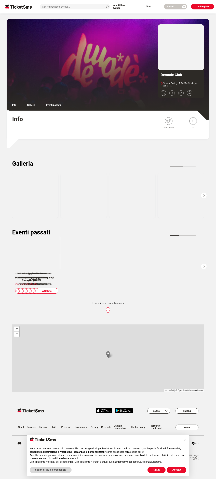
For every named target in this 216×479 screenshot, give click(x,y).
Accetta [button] (176, 469)
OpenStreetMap (185, 401)
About (21, 438)
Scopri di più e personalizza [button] (50, 469)
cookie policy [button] (137, 452)
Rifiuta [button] (156, 469)
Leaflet (169, 401)
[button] (108, 365)
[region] (108, 369)
